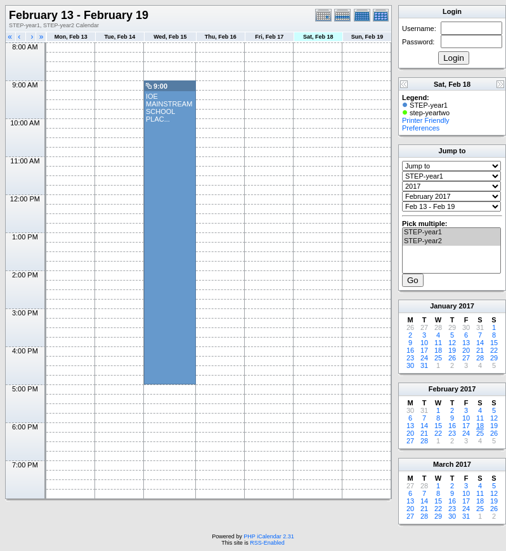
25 (438, 358)
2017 (466, 306)
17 (424, 350)
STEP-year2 (451, 241)
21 (480, 350)
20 (466, 350)
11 (438, 342)
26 (452, 358)
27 (466, 358)
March (443, 464)
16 (410, 350)
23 (410, 358)
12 (452, 342)
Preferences (420, 128)
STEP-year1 (451, 232)
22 (494, 350)
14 (480, 342)
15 (494, 342)
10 (424, 342)
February (443, 389)
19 (452, 350)
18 (438, 350)
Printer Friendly (426, 120)
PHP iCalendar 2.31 (268, 536)
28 (480, 358)
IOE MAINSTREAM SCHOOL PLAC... (169, 107)
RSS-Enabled (267, 543)
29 (494, 358)
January (443, 306)
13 (466, 342)
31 (424, 365)
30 (410, 365)
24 (424, 358)
